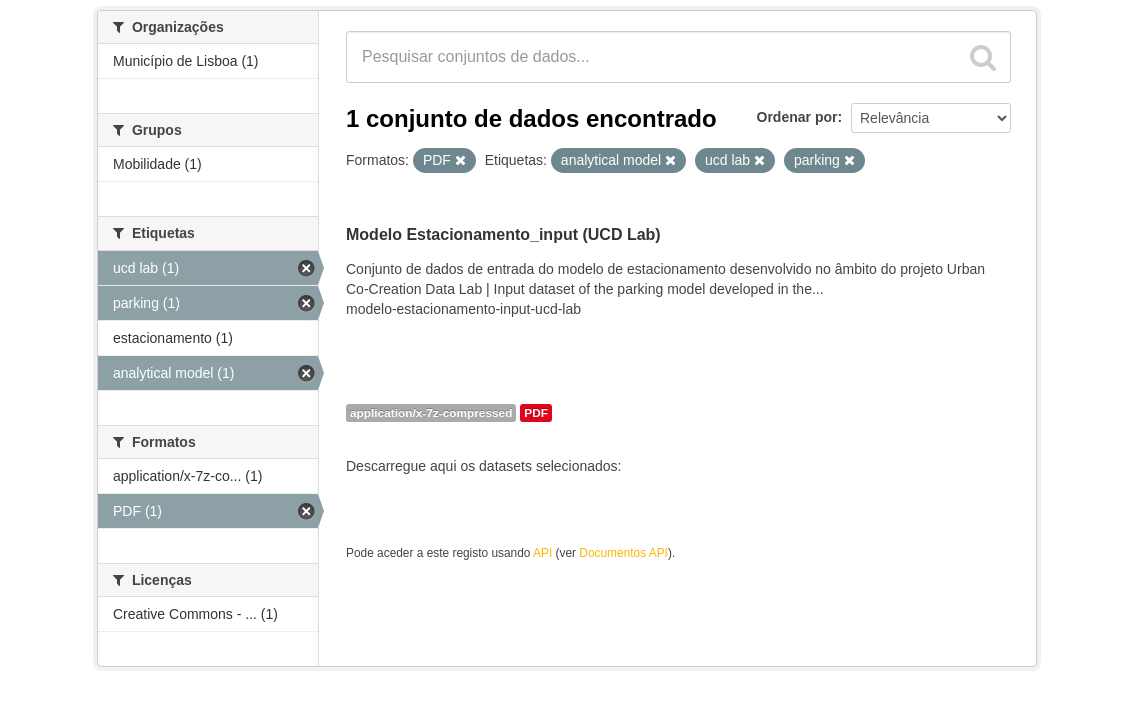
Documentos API (623, 553)
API (542, 553)
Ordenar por (797, 117)
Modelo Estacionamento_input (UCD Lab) (503, 234)
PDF (536, 413)
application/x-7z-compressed (431, 413)
